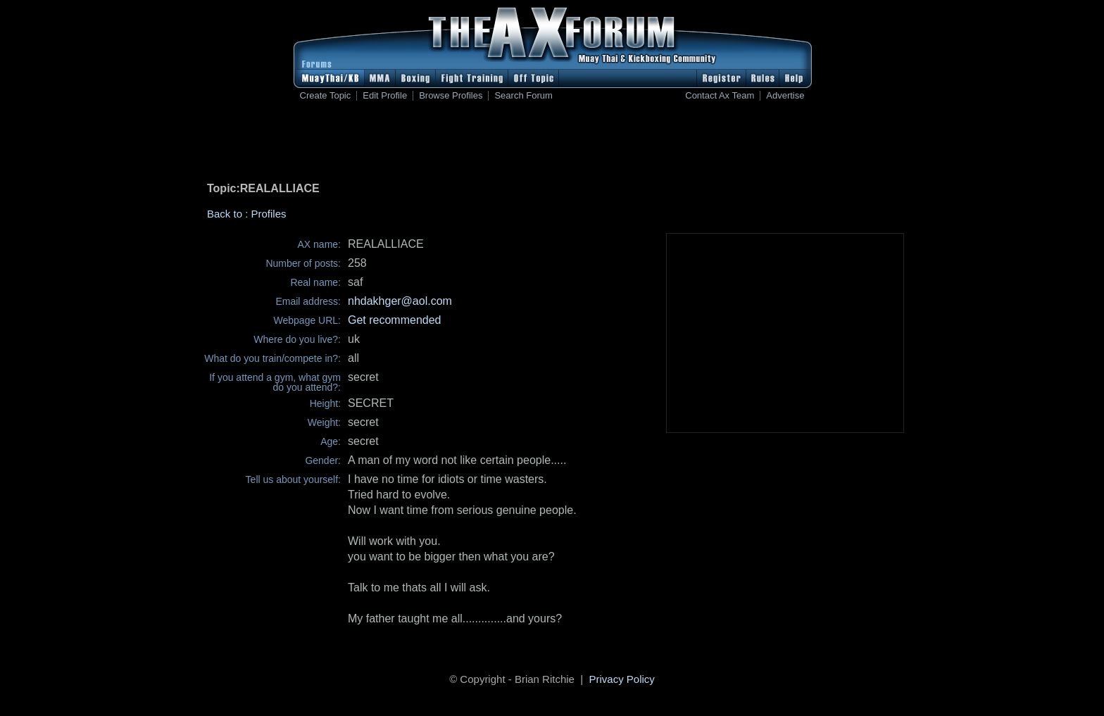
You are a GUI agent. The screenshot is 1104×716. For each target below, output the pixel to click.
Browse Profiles (450, 96)
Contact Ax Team (719, 96)
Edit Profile (385, 96)
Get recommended (394, 320)
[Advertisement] (552, 144)
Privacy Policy (622, 679)
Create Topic (325, 96)
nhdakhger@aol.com (400, 301)
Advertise (785, 96)
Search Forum (523, 96)
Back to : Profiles (247, 214)
